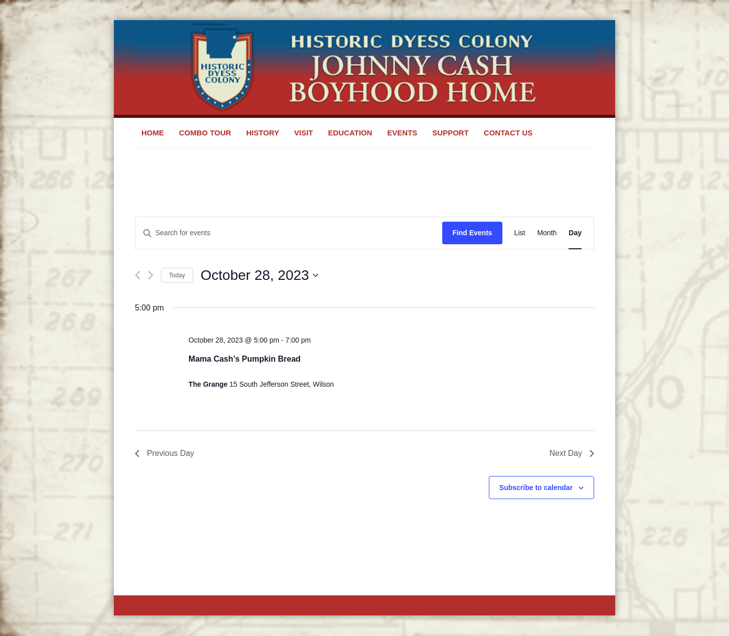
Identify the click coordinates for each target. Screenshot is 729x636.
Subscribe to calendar (536, 488)
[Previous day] (137, 275)
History (262, 132)
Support (450, 132)
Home (152, 132)
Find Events (472, 233)
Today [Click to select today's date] (177, 275)
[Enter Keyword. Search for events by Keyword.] (288, 233)
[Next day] (150, 275)
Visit (303, 132)
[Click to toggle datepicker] (259, 275)
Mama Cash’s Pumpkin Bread (244, 359)
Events (402, 132)
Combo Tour (205, 132)
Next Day (571, 453)
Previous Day (165, 453)
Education (350, 132)
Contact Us (508, 132)
